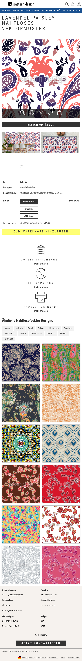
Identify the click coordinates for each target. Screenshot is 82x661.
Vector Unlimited (29, 202)
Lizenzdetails (9, 223)
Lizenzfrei (24, 223)
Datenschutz (53, 658)
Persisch (68, 328)
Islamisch (8, 339)
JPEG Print (29, 209)
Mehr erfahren (41, 264)
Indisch (19, 328)
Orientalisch (36, 333)
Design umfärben (41, 124)
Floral (30, 328)
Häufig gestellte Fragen (12, 610)
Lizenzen (6, 605)
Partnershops (7, 600)
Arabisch (51, 333)
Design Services (48, 600)
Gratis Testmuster (48, 605)
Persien (63, 333)
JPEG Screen (29, 216)
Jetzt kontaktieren (41, 643)
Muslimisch (9, 333)
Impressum (42, 658)
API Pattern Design (49, 595)
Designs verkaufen (10, 621)
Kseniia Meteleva (28, 187)
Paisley (41, 328)
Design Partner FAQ (10, 626)
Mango (7, 328)
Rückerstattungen (74, 658)
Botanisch (54, 328)
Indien (23, 333)
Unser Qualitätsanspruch (12, 595)
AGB (63, 658)
